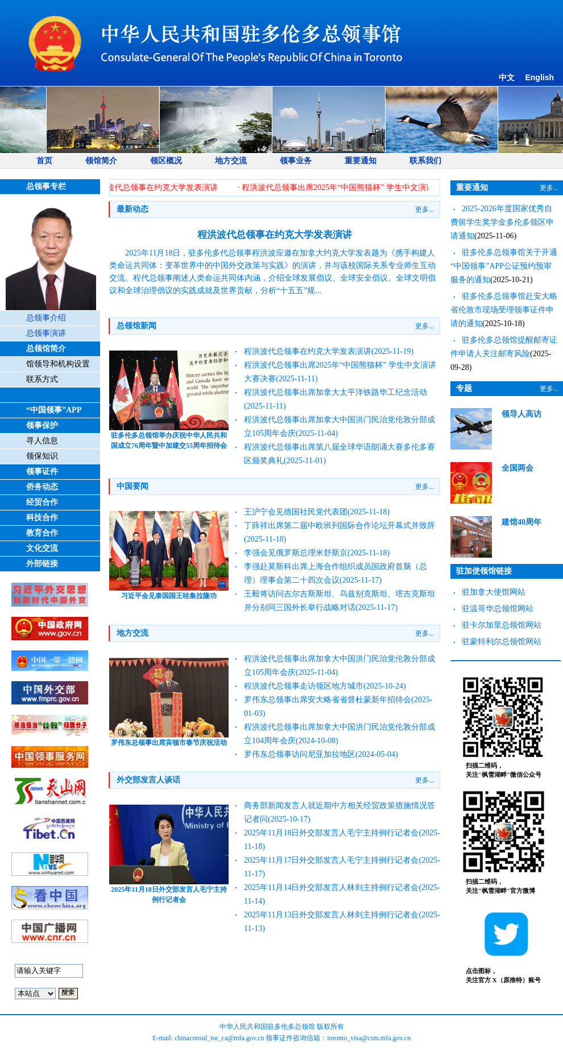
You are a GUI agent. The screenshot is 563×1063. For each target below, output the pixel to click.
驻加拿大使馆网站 (493, 592)
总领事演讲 (46, 333)
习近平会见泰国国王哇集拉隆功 (169, 596)
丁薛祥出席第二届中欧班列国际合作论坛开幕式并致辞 (339, 525)
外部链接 (42, 563)
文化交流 (42, 548)
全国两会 (517, 468)
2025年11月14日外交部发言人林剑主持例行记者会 (331, 887)
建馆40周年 (521, 522)
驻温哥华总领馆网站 (497, 608)
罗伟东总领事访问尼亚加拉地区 (299, 754)
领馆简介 (101, 160)
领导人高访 (521, 414)
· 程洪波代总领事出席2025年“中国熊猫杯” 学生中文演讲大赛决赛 (354, 187)
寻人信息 (42, 440)
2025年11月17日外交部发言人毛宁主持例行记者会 (331, 860)
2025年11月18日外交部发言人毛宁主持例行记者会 (331, 833)
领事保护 (42, 425)
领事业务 (296, 160)
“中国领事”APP (53, 410)
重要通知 (360, 160)
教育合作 (42, 533)
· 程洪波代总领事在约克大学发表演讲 (154, 187)
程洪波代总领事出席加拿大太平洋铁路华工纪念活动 (335, 392)
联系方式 (42, 379)
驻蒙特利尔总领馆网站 (501, 641)
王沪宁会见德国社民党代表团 (295, 512)
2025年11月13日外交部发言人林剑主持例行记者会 (331, 914)
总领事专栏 (46, 186)
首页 (44, 160)
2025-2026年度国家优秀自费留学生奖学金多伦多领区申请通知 (502, 222)
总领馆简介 (46, 348)
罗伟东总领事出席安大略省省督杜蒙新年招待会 (327, 699)
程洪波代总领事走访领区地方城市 (303, 686)
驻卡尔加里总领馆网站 (501, 625)
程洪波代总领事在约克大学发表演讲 (274, 234)
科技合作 (42, 517)
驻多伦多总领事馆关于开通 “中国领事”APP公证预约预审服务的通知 (503, 266)
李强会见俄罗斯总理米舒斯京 (295, 553)
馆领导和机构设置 (58, 364)
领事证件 (42, 471)
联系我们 (425, 160)
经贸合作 (42, 502)
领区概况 (166, 160)
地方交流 (231, 160)
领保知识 (42, 456)
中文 (507, 77)
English (539, 77)
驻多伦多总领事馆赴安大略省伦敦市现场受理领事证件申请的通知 (503, 310)
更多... (424, 209)
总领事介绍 (46, 318)
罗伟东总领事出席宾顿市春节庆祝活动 (169, 743)
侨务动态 (42, 487)
